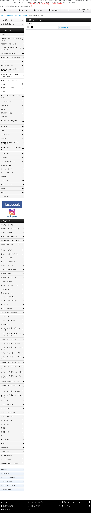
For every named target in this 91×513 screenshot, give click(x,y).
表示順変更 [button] (63, 27)
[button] (38, 10)
